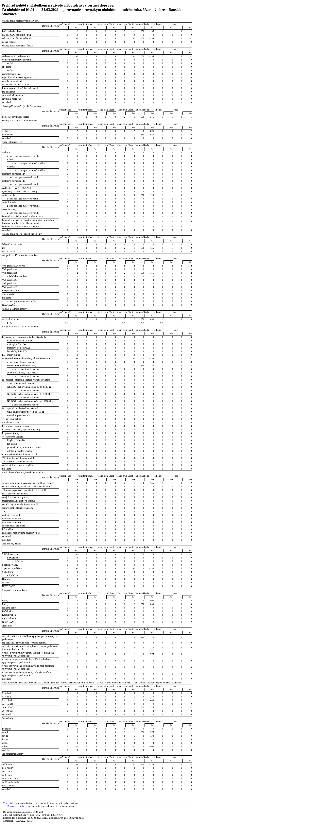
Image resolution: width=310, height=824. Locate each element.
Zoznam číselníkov (16, 806)
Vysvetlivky (8, 803)
